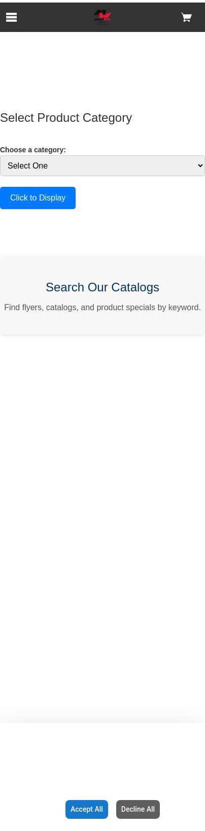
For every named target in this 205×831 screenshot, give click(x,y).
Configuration (30, 809)
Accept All (87, 809)
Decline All (138, 809)
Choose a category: (33, 150)
